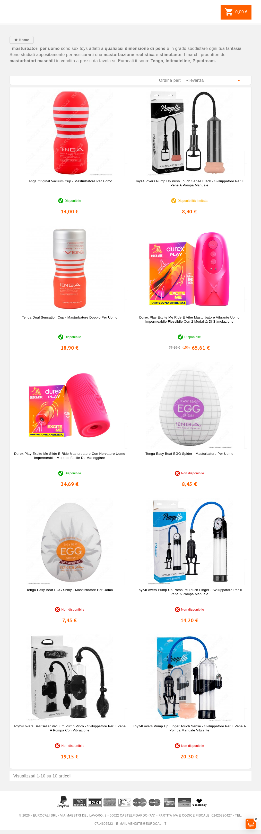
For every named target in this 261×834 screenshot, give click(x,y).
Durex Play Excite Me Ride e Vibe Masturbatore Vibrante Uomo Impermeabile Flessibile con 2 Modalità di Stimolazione (189, 319)
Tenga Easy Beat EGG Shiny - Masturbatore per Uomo (69, 590)
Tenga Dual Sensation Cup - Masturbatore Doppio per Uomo (69, 317)
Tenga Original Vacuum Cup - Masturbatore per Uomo (69, 181)
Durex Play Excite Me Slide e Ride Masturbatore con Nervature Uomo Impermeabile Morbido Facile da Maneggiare (69, 456)
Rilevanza (214, 80)
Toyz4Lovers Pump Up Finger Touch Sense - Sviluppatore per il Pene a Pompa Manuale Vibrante (189, 728)
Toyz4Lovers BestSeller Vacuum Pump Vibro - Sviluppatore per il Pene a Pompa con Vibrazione (70, 728)
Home (23, 40)
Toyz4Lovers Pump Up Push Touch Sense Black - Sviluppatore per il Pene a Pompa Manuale (189, 183)
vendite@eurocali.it (147, 824)
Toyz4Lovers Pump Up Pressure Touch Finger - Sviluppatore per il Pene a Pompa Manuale (189, 592)
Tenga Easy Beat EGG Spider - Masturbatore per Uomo (189, 454)
